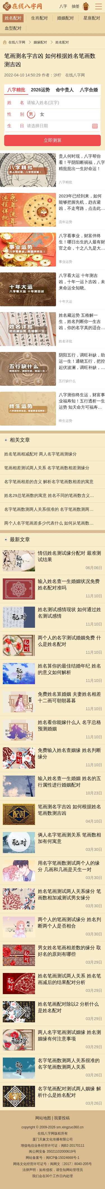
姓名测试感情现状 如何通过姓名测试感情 (69, 613)
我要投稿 (62, 1118)
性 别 (15, 114)
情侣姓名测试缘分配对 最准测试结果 (69, 556)
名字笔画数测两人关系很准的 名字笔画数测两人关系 (49, 511)
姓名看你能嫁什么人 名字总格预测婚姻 (69, 726)
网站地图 (43, 1118)
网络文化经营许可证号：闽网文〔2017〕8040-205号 (52, 1164)
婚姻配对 (65, 18)
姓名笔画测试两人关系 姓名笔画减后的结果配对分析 (69, 979)
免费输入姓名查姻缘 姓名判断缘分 (69, 753)
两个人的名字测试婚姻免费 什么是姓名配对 (69, 641)
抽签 (76, 6)
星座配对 (91, 18)
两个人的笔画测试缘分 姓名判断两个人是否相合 (69, 923)
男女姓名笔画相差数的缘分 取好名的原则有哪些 (69, 951)
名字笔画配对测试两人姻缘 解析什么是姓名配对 (69, 1092)
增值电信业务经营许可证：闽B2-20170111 (53, 1146)
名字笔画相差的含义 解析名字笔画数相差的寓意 (49, 481)
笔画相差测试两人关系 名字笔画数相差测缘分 (46, 467)
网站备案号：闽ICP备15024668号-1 (53, 1158)
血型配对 (13, 28)
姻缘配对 (40, 42)
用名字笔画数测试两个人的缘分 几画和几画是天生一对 (69, 866)
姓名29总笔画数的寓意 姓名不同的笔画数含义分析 (49, 498)
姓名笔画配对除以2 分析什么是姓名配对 (68, 1007)
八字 (63, 6)
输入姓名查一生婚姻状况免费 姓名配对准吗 (69, 585)
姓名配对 (13, 18)
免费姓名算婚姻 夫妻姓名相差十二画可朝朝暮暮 (69, 697)
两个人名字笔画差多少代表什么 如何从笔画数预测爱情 (49, 525)
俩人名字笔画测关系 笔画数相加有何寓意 (69, 838)
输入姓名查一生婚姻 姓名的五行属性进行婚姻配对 (69, 782)
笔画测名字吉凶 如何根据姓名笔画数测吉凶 (69, 810)
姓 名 (15, 102)
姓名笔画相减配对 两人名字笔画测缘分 (40, 454)
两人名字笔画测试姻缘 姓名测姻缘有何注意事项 (69, 1036)
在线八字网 (16, 42)
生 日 (15, 125)
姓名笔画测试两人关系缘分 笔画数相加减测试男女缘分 (69, 894)
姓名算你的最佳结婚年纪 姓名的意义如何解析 (69, 669)
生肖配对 (39, 18)
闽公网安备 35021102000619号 (52, 1151)
